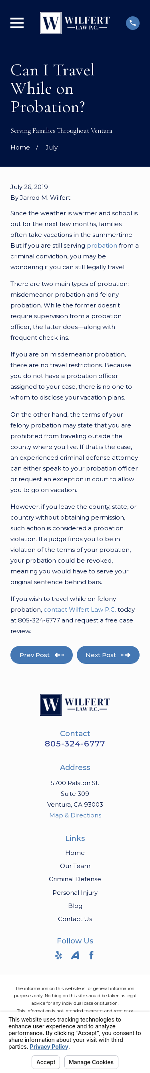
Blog (75, 906)
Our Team (75, 866)
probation (102, 245)
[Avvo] (75, 955)
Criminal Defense (75, 879)
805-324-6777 (75, 743)
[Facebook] (91, 955)
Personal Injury (75, 892)
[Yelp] (58, 955)
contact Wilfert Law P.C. (80, 609)
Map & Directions (75, 815)
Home (75, 852)
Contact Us (75, 919)
